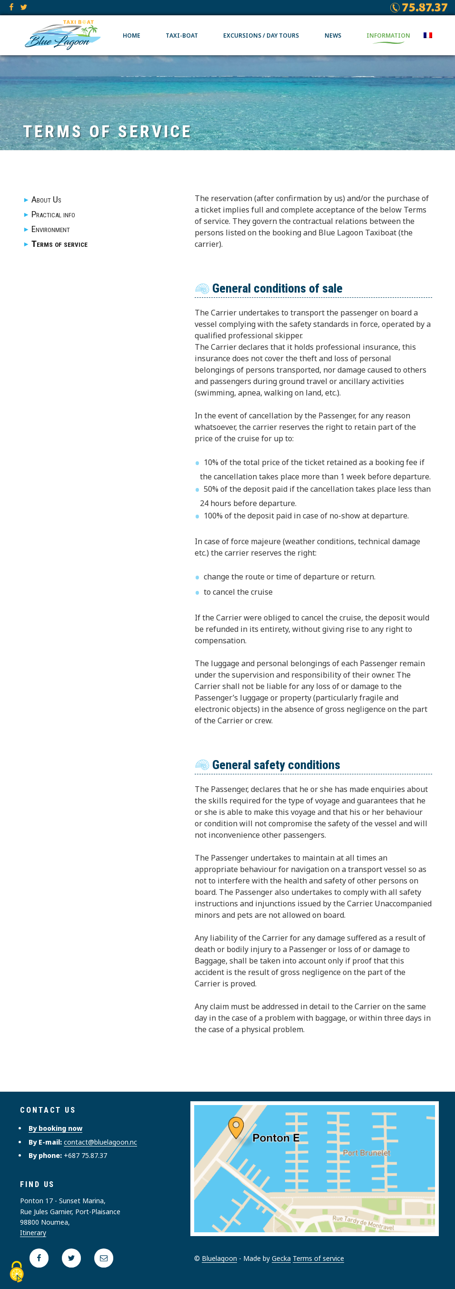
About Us (46, 199)
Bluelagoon (219, 1258)
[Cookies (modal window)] (16, 1272)
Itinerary (33, 1232)
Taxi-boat (182, 34)
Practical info (53, 214)
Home (131, 34)
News (333, 34)
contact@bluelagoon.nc (100, 1142)
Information (388, 34)
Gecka (281, 1258)
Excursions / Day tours (261, 34)
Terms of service (59, 243)
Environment (50, 228)
